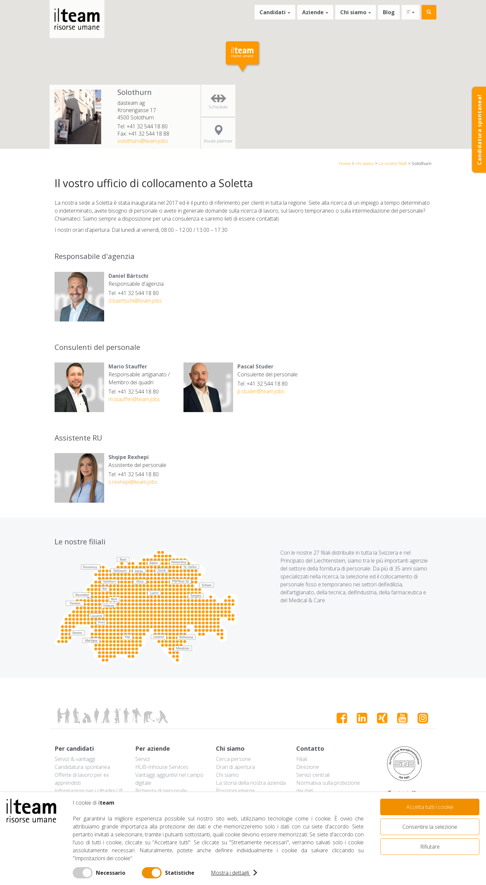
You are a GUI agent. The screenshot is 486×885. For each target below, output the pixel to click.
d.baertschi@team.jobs (135, 300)
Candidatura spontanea (82, 767)
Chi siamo (355, 12)
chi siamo (364, 163)
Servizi (142, 759)
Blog (389, 12)
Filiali (301, 759)
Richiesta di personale (161, 790)
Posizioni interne (235, 790)
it (411, 12)
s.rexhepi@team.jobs (132, 481)
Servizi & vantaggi (75, 759)
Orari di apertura (235, 767)
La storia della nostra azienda (251, 782)
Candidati (275, 12)
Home (345, 163)
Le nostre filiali (393, 163)
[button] (243, 57)
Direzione (307, 767)
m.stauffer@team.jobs (134, 399)
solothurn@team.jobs (142, 141)
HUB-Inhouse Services (161, 767)
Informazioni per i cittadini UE (89, 790)
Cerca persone (233, 759)
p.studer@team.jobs (260, 391)
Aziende (315, 12)
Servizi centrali (313, 775)
